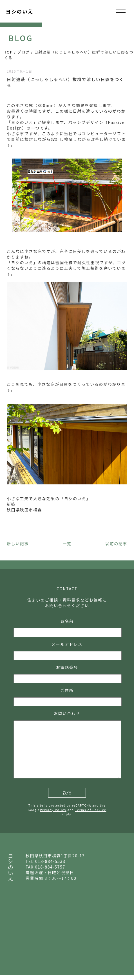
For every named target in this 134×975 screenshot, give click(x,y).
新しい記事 (18, 543)
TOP (8, 52)
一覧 (66, 543)
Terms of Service (90, 809)
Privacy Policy (53, 809)
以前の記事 (116, 543)
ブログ (23, 52)
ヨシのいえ (19, 11)
